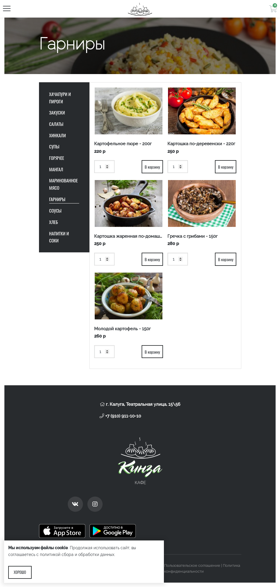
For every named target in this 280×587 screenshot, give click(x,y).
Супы (54, 146)
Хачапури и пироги (60, 98)
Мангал (56, 169)
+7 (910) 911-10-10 (120, 416)
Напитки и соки (59, 237)
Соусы (55, 210)
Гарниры (57, 199)
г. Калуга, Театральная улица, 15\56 (140, 404)
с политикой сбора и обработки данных (75, 554)
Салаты (56, 124)
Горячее (56, 158)
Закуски (57, 112)
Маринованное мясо (63, 184)
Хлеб (53, 222)
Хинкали (57, 135)
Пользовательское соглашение (192, 565)
